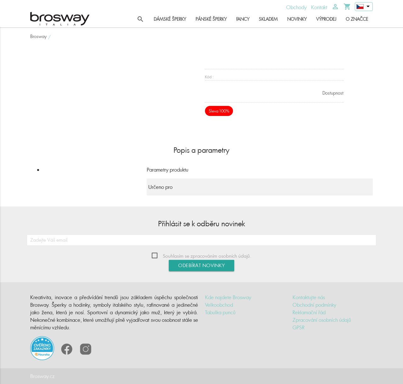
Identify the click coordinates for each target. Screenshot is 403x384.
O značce (357, 19)
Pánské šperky (211, 19)
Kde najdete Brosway (228, 297)
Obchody (296, 7)
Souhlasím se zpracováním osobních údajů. (207, 256)
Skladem (268, 19)
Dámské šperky (170, 19)
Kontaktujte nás (308, 297)
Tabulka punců (220, 312)
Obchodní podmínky (314, 304)
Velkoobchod (219, 304)
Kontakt (319, 7)
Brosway (38, 36)
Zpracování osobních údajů (321, 319)
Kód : (209, 77)
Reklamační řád (309, 312)
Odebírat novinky (201, 265)
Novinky (297, 19)
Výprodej (326, 19)
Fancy (242, 19)
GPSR (298, 327)
